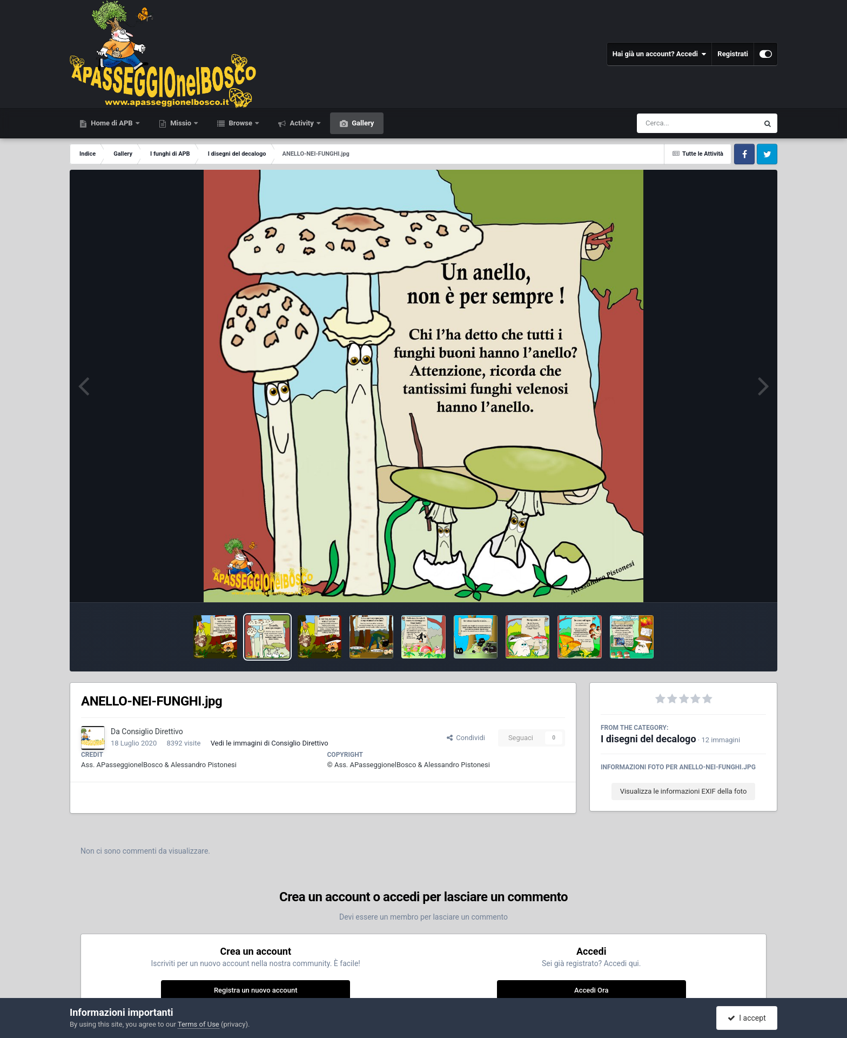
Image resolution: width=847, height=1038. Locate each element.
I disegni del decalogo (648, 738)
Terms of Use (198, 1024)
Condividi (466, 738)
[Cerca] (674, 123)
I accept (746, 1018)
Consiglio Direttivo (152, 731)
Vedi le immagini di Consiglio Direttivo (269, 743)
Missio (181, 123)
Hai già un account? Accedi (660, 54)
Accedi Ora (591, 990)
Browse (240, 123)
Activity (301, 123)
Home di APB (112, 123)
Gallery (362, 123)
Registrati (732, 54)
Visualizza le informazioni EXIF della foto (683, 791)
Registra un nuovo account (256, 990)
